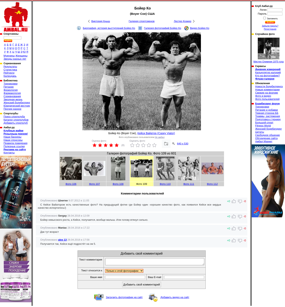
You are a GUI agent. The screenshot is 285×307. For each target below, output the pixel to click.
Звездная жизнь (13, 99)
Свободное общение (267, 135)
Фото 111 (188, 183)
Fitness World (263, 125)
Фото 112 (212, 183)
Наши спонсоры (13, 140)
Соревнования (12, 96)
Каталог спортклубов (16, 119)
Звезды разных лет (15, 58)
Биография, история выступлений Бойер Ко (109, 28)
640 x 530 (182, 143)
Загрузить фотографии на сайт (124, 298)
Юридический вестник (17, 105)
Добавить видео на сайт (174, 298)
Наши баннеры (12, 136)
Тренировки (10, 83)
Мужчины (9, 55)
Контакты (9, 152)
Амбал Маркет (263, 141)
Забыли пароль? (270, 26)
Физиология (11, 89)
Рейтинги (9, 72)
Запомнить (272, 18)
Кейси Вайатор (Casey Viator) (156, 133)
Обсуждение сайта (266, 138)
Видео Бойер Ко (199, 28)
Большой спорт (264, 122)
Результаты (10, 66)
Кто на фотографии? (267, 75)
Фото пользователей (267, 99)
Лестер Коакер (182, 21)
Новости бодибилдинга (269, 86)
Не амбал (159, 137)
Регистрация (270, 29)
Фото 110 (165, 183)
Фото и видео (263, 95)
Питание (9, 86)
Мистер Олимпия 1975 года (268, 50)
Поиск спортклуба (14, 116)
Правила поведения (15, 143)
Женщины (21, 55)
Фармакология (12, 93)
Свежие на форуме (266, 92)
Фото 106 (71, 183)
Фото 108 (118, 183)
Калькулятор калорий (268, 72)
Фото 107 (94, 183)
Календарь (10, 75)
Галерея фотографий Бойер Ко (162, 28)
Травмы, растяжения (267, 116)
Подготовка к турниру (268, 119)
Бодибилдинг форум (267, 103)
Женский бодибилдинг (17, 102)
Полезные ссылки (14, 146)
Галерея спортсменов (142, 21)
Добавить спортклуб (16, 122)
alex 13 (62, 239)
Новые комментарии (267, 89)
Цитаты (259, 131)
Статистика (10, 69)
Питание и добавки (266, 109)
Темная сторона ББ (266, 113)
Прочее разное (12, 108)
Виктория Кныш (100, 21)
